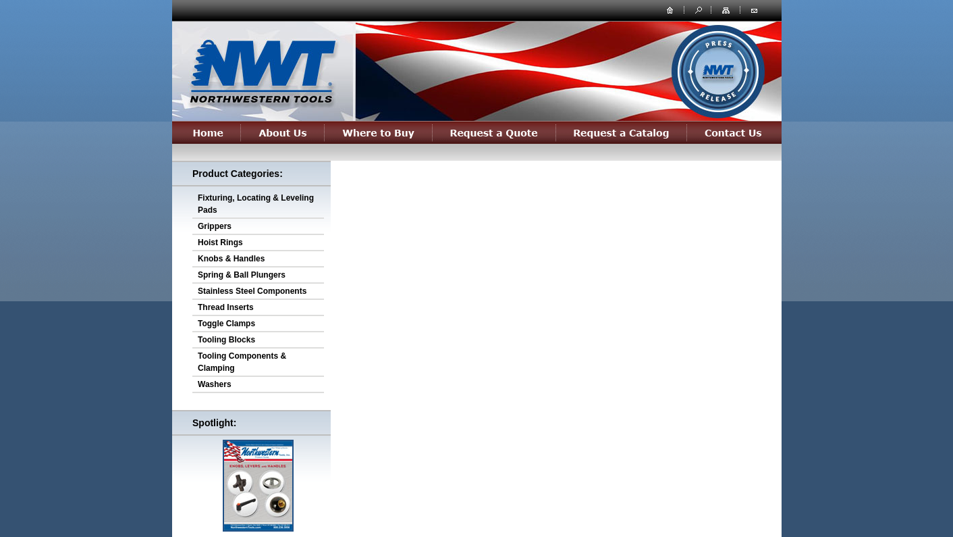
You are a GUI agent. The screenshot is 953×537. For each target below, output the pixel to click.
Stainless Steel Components (252, 291)
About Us (283, 132)
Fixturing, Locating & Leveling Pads (256, 204)
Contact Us (734, 132)
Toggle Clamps (226, 323)
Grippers (215, 226)
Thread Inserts (226, 307)
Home (206, 132)
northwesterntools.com (262, 69)
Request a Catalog (621, 132)
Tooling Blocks (226, 339)
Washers (215, 384)
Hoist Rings (220, 242)
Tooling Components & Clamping (242, 362)
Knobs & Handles (231, 258)
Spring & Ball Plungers (241, 275)
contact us (754, 9)
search (697, 9)
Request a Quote (494, 132)
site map (727, 9)
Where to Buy (379, 132)
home (670, 9)
